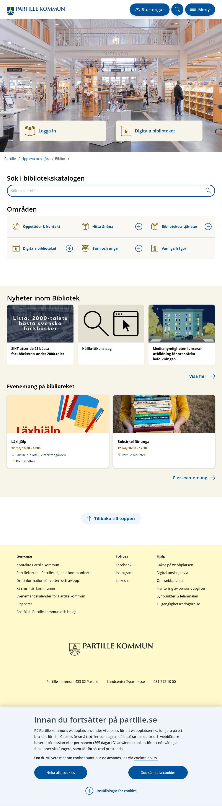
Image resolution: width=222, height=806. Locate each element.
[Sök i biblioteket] (105, 190)
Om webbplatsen (170, 580)
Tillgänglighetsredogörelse (178, 604)
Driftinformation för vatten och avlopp (47, 580)
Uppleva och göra (35, 158)
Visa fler (197, 376)
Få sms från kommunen (35, 588)
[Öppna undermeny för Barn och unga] (138, 248)
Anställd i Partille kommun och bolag (46, 611)
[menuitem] (12, 158)
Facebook (123, 565)
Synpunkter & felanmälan (177, 596)
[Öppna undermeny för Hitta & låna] (138, 226)
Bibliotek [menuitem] (62, 158)
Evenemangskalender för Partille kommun (50, 596)
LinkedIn (122, 580)
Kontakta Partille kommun (37, 565)
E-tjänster (24, 604)
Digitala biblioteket (34, 248)
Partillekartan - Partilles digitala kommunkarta (53, 572)
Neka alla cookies (60, 772)
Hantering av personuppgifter (181, 588)
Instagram (124, 572)
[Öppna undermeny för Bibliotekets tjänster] (208, 226)
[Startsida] (36, 11)
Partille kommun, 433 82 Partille (72, 681)
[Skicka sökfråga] (208, 190)
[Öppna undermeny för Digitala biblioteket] (69, 248)
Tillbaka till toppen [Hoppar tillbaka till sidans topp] (111, 518)
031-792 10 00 (164, 681)
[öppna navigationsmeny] (200, 9)
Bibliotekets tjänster (174, 226)
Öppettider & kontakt (36, 226)
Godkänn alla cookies (158, 772)
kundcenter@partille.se (126, 681)
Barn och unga (100, 248)
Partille (10, 158)
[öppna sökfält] (177, 9)
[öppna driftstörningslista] (150, 9)
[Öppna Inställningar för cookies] (111, 790)
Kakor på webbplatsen (175, 565)
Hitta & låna (97, 226)
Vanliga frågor (168, 248)
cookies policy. (146, 757)
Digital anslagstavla (172, 572)
